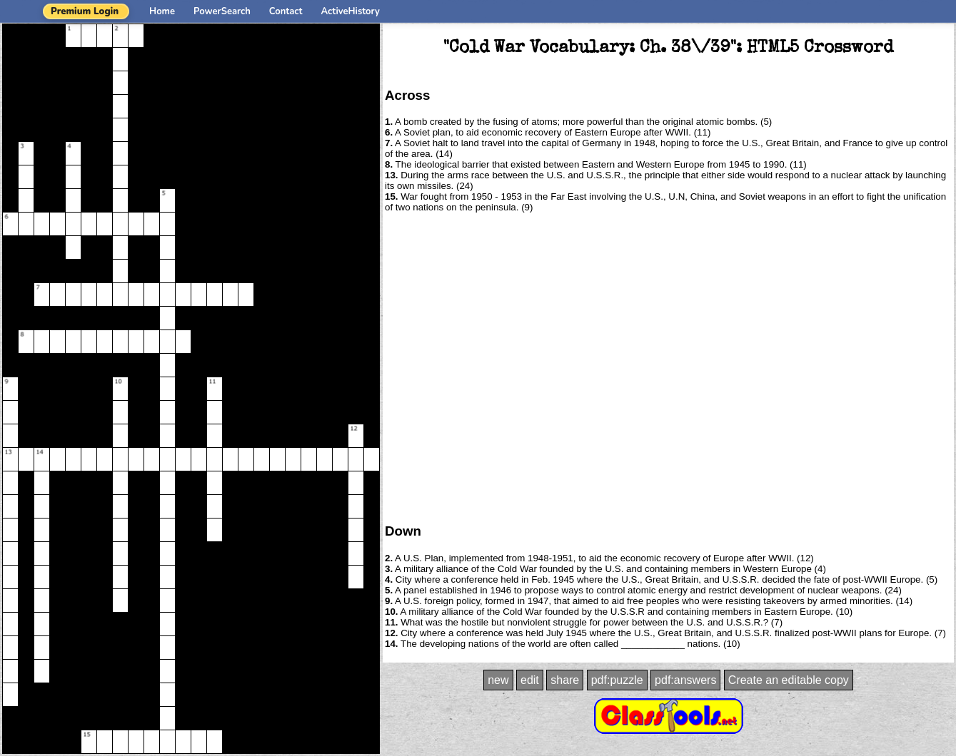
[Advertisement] (140, 367)
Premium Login (85, 11)
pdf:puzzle (617, 680)
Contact (286, 11)
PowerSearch (222, 11)
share (564, 680)
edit (529, 680)
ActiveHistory (350, 11)
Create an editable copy (788, 680)
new (498, 680)
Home (162, 11)
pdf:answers (685, 680)
